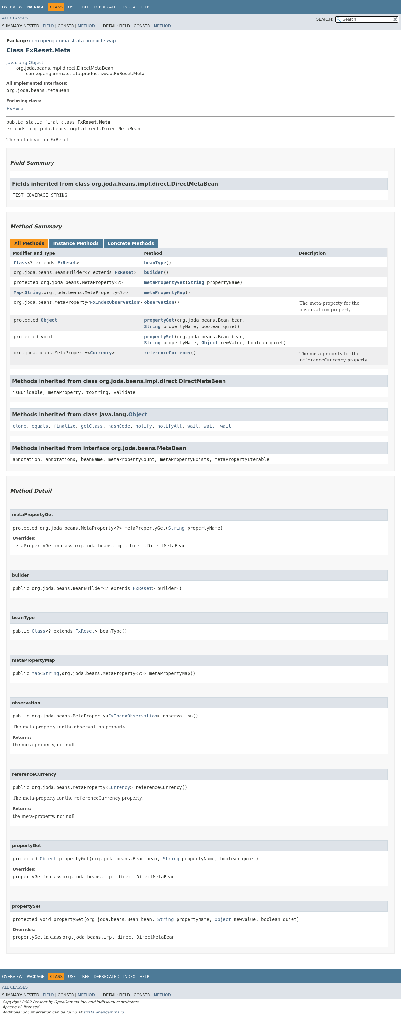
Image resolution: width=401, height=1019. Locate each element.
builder (153, 272)
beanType (155, 262)
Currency (101, 352)
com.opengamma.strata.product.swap (72, 40)
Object (49, 320)
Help (144, 7)
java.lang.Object (24, 62)
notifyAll (169, 426)
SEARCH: (325, 19)
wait (193, 426)
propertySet (159, 336)
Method (86, 26)
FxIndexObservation (114, 302)
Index (129, 7)
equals (40, 426)
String (196, 282)
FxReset (15, 108)
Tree (85, 7)
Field (48, 26)
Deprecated (107, 7)
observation (159, 302)
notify (143, 426)
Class (20, 262)
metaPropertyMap (164, 292)
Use (72, 7)
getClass (92, 426)
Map (18, 292)
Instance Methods (75, 243)
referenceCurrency (167, 352)
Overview (12, 7)
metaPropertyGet (164, 282)
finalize (64, 426)
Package (35, 7)
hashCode (119, 426)
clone (19, 426)
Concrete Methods (131, 243)
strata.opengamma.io (103, 1012)
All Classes (15, 18)
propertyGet (159, 320)
